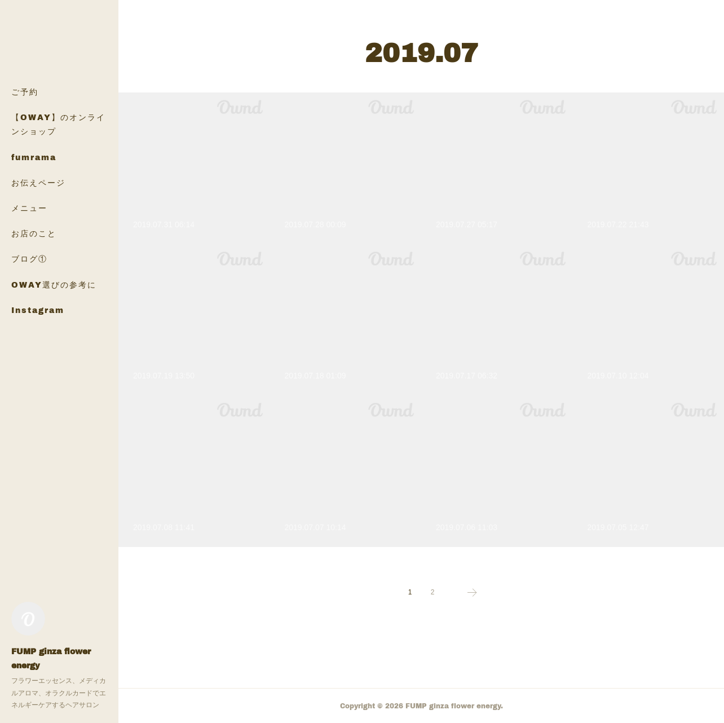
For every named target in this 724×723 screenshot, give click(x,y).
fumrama (33, 157)
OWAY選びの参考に (53, 284)
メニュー (29, 207)
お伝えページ (38, 182)
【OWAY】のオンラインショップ (58, 124)
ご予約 (24, 91)
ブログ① (29, 258)
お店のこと (33, 233)
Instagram (37, 310)
